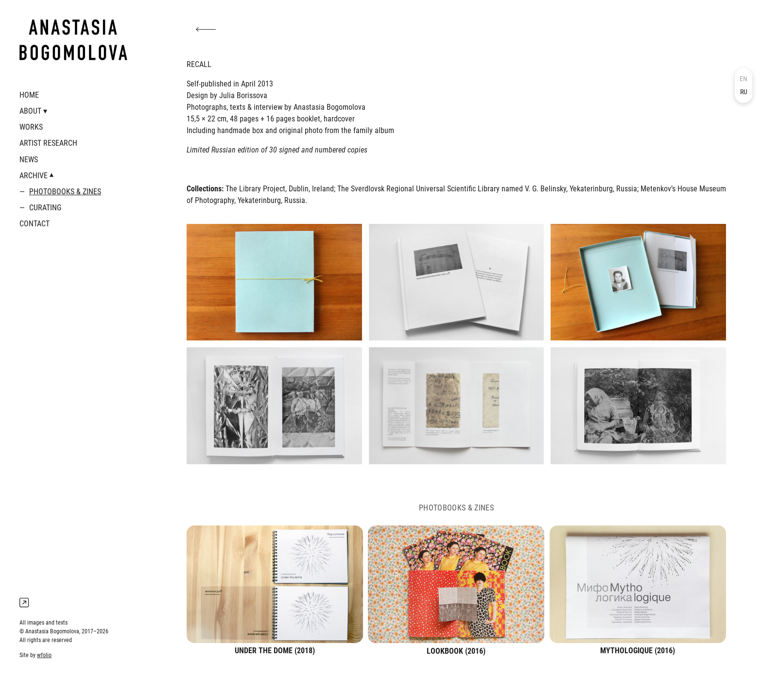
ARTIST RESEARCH (48, 143)
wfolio (44, 655)
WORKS (31, 127)
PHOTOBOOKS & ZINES (65, 191)
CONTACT (34, 223)
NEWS (28, 159)
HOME (29, 95)
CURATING (45, 207)
